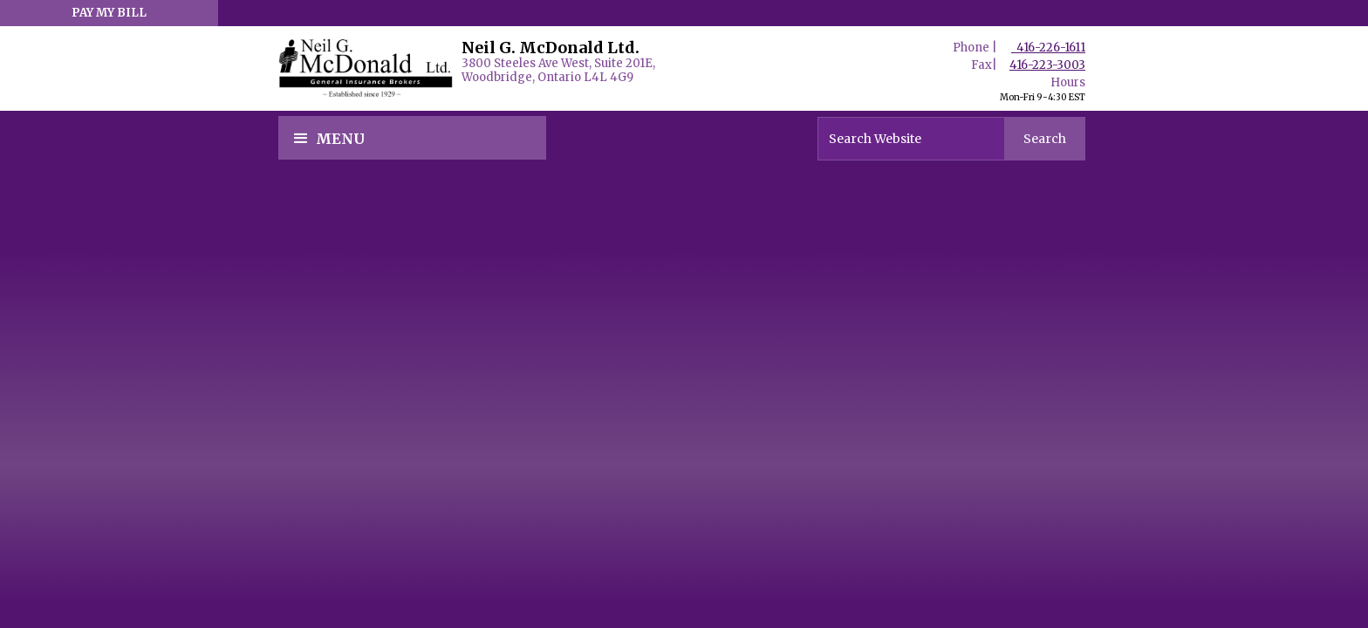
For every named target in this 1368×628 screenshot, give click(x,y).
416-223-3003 (1047, 65)
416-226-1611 (1048, 47)
